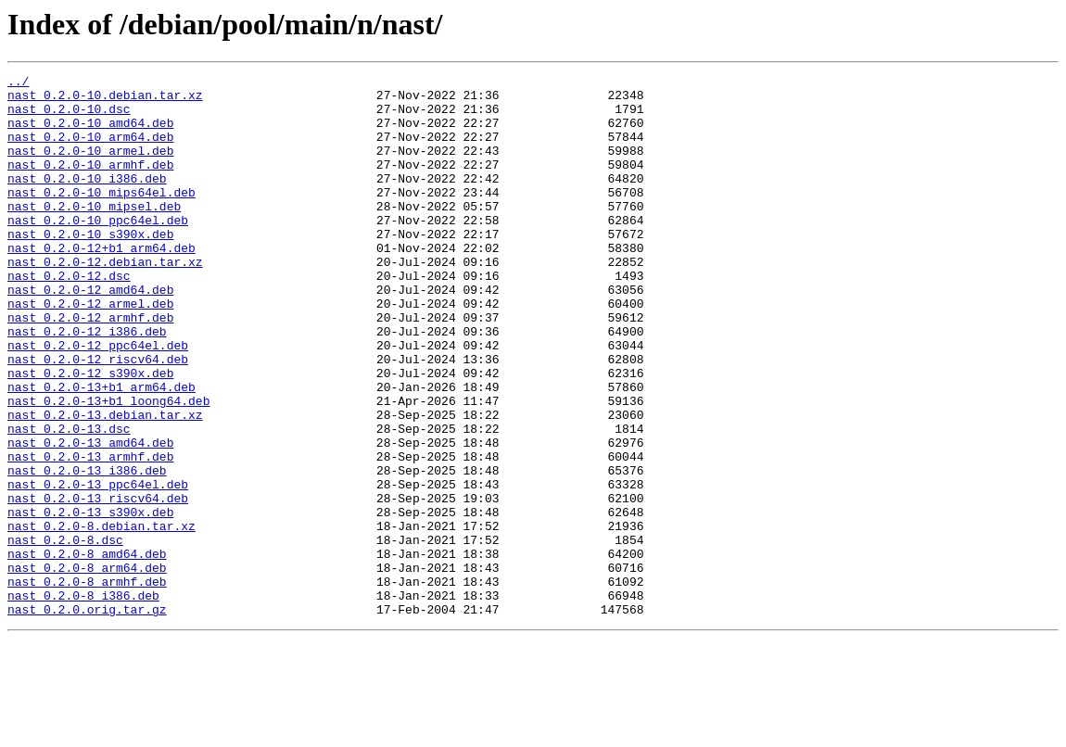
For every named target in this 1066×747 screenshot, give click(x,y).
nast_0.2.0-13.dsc (69, 500)
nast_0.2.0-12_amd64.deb (90, 333)
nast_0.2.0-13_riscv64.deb (97, 584)
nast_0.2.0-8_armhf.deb (87, 684)
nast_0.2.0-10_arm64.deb (90, 150)
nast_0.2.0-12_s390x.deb (90, 433)
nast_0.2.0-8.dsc (65, 634)
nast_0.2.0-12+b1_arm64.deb (101, 283)
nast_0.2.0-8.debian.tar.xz (101, 617)
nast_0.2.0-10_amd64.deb (90, 133)
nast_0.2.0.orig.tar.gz (87, 717)
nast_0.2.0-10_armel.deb (90, 166)
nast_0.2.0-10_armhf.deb (90, 183)
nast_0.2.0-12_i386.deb (87, 383)
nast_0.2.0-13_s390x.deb (90, 600)
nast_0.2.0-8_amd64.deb (87, 650)
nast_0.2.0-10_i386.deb (87, 200)
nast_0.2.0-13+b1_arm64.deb (101, 450)
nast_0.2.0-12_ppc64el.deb (97, 400)
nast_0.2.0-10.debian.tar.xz (105, 100)
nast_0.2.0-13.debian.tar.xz (105, 483)
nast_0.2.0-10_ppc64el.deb (97, 250)
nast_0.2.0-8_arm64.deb (87, 667)
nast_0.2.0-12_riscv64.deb (97, 417)
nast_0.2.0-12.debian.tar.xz (105, 300)
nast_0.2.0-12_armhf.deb (90, 367)
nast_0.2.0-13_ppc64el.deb (97, 567)
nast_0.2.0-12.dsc (69, 317)
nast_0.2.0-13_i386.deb (87, 550)
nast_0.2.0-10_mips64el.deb (101, 217)
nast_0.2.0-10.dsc (69, 116)
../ (18, 83)
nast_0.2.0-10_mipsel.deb (94, 233)
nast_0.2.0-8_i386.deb (83, 700)
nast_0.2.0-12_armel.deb (90, 350)
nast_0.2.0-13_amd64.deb (90, 517)
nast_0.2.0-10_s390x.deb (90, 267)
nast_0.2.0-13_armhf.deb (90, 533)
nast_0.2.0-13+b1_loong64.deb (108, 467)
